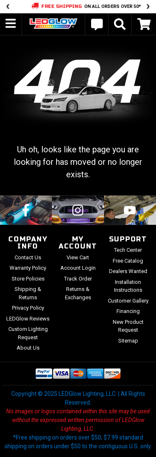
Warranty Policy (28, 268)
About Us (28, 348)
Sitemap (128, 341)
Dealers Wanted (128, 271)
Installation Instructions (128, 286)
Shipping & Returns (28, 293)
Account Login (78, 268)
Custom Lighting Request (28, 333)
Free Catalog (128, 261)
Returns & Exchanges (78, 293)
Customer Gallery (128, 301)
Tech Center (128, 250)
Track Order (78, 279)
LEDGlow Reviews (28, 318)
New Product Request (128, 326)
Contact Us (28, 257)
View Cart (78, 257)
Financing (128, 311)
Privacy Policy (28, 308)
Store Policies (28, 279)
